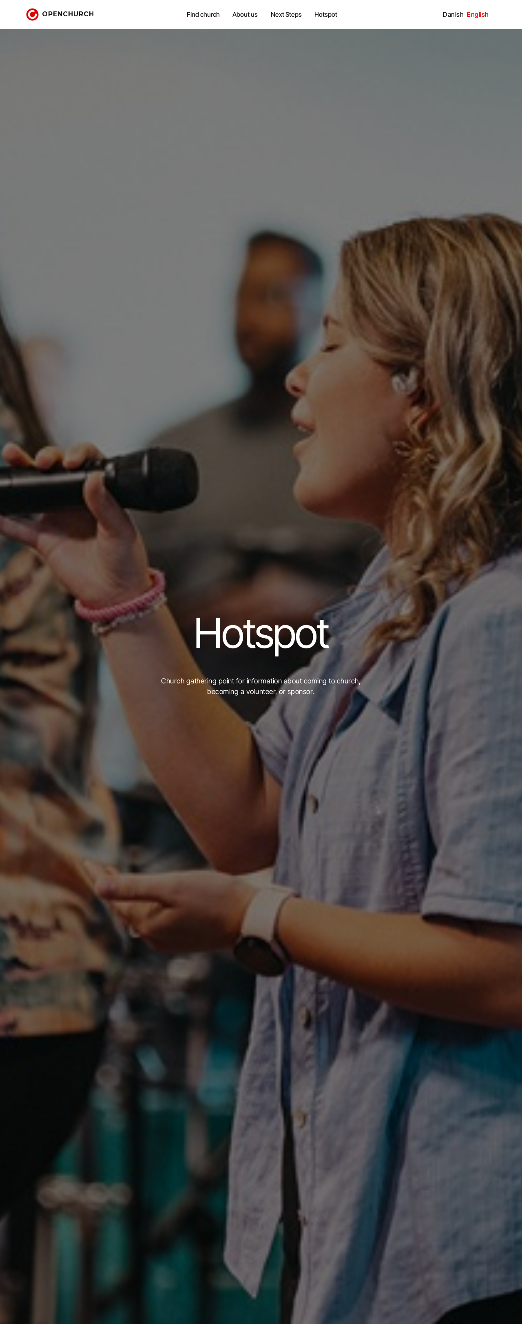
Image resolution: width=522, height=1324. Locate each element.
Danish (453, 14)
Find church (203, 14)
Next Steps (286, 14)
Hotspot (325, 14)
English (478, 14)
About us (245, 14)
